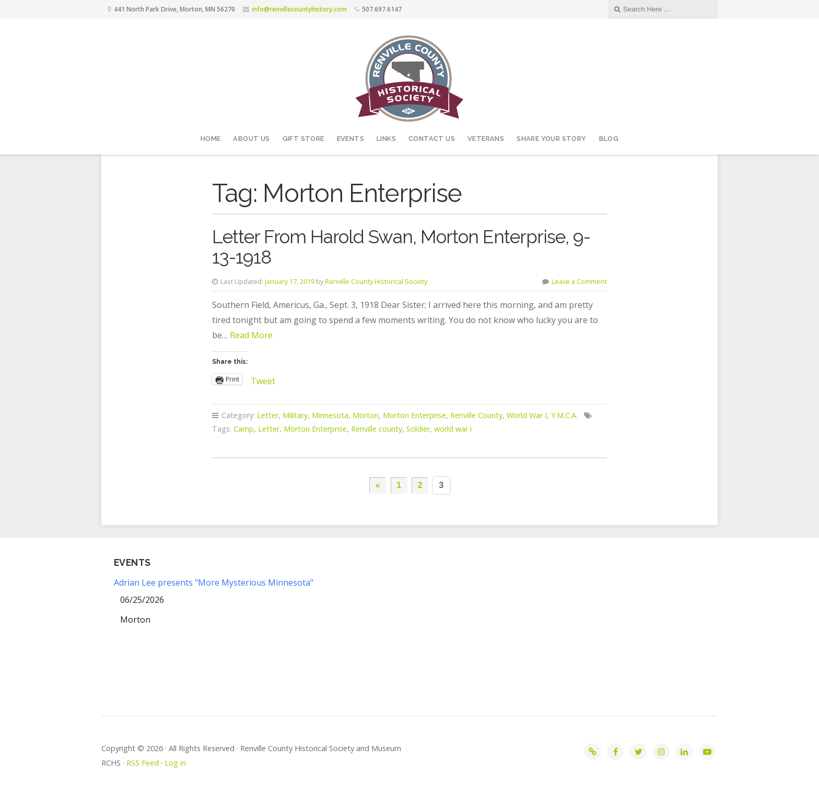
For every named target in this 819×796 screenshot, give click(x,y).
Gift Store (303, 138)
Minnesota (330, 415)
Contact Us (431, 138)
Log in (175, 763)
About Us (251, 138)
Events (350, 138)
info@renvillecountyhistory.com (299, 9)
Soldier (418, 429)
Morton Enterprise (414, 415)
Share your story (551, 138)
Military (295, 415)
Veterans (485, 138)
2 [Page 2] (420, 485)
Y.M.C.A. (564, 415)
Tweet (263, 379)
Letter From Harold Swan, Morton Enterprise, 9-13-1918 (401, 247)
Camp (243, 429)
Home (211, 138)
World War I (527, 415)
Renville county (376, 429)
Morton (366, 415)
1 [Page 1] (398, 485)
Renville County (476, 415)
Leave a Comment (579, 281)
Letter (267, 415)
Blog (609, 138)
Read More (251, 335)
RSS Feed (142, 763)
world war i (453, 429)
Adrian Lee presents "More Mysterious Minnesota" (213, 582)
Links (386, 138)
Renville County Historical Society (376, 281)
